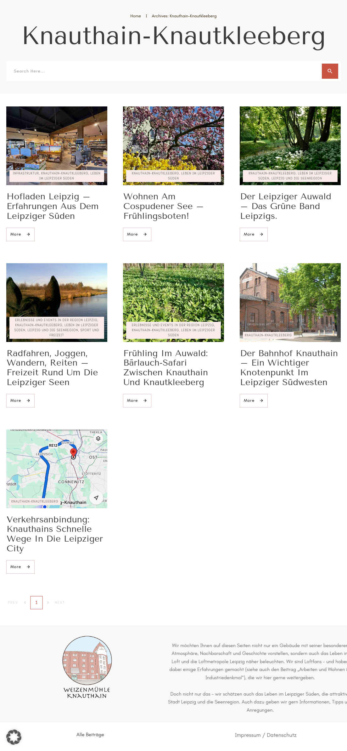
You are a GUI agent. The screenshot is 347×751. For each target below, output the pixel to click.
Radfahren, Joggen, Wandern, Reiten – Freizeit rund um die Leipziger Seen (52, 367)
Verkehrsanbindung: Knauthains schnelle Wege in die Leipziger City (55, 534)
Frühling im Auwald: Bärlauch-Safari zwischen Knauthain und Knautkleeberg (165, 367)
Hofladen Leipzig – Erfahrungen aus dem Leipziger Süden (53, 206)
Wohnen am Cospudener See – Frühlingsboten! (163, 206)
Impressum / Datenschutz (266, 734)
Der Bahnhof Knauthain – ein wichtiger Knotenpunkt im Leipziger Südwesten (289, 367)
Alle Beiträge (90, 734)
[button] (14, 737)
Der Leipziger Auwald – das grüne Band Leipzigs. (285, 206)
